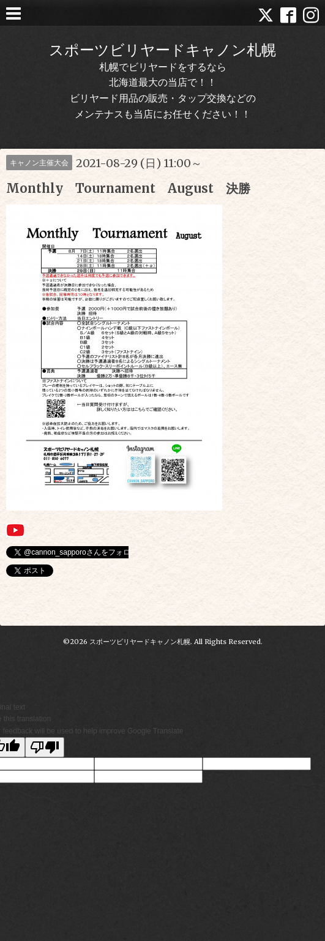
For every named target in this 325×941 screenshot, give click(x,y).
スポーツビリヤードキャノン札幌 (162, 49)
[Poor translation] (44, 747)
